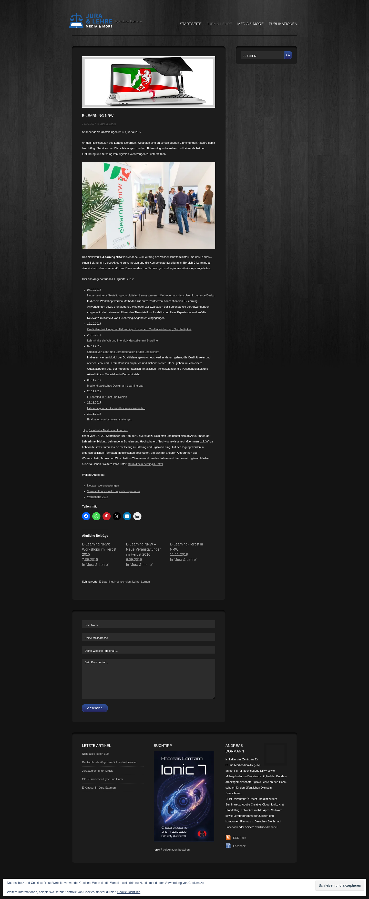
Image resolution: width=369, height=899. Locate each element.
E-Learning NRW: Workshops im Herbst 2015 (99, 549)
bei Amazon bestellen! (176, 849)
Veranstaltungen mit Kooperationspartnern (113, 491)
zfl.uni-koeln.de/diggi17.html (145, 464)
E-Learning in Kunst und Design (107, 396)
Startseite (191, 24)
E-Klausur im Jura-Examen (99, 787)
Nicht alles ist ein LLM (95, 753)
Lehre (135, 581)
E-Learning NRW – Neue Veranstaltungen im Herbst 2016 (144, 549)
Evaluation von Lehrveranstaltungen (109, 419)
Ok (288, 55)
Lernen (145, 581)
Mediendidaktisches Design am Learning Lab (115, 385)
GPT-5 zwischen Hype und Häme (103, 779)
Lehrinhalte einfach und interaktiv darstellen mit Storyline (122, 340)
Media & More (250, 24)
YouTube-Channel (266, 827)
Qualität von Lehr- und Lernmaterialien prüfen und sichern (123, 351)
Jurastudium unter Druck (97, 770)
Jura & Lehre (219, 24)
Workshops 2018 (97, 496)
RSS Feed (239, 837)
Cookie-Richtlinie (128, 892)
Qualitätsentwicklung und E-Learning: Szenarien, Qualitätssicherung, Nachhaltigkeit (139, 329)
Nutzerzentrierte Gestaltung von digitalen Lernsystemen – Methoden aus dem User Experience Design (151, 295)
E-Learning (106, 581)
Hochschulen (123, 581)
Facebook (231, 827)
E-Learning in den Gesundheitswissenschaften (116, 408)
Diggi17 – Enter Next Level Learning (105, 430)
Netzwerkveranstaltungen (103, 485)
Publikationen (283, 24)
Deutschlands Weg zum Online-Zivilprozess (109, 762)
